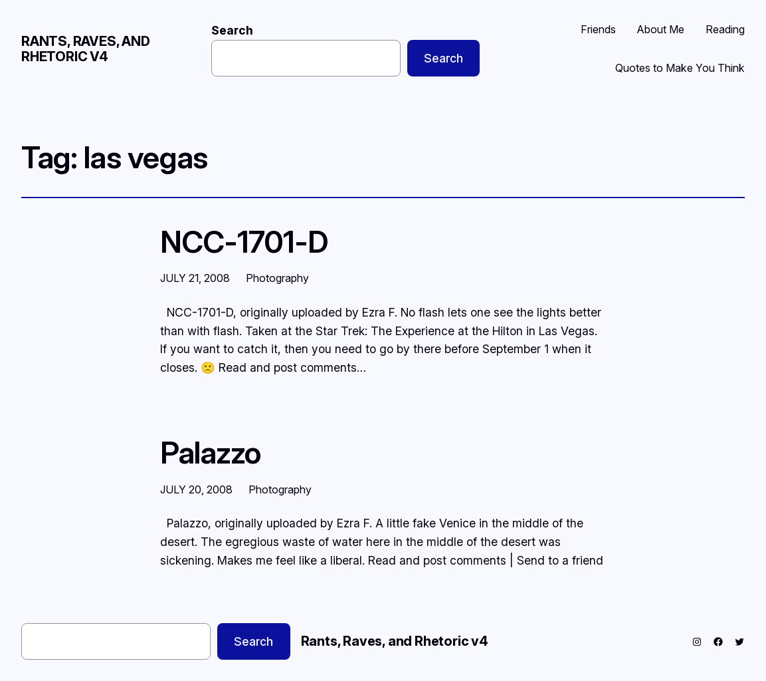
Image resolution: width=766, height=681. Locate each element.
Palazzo (210, 453)
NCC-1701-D (244, 242)
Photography (277, 278)
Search (232, 30)
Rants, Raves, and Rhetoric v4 (85, 49)
